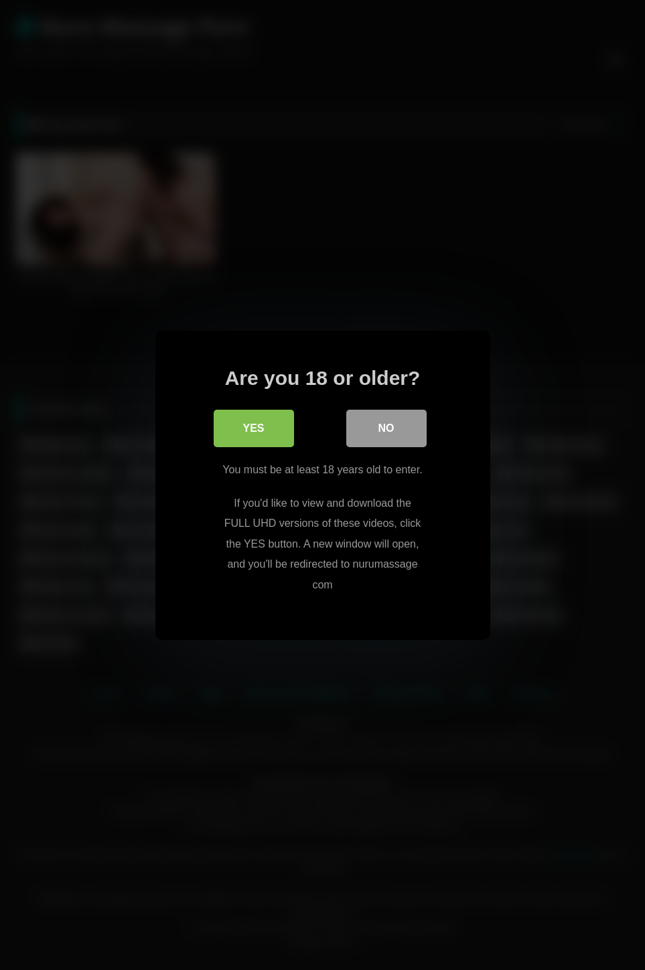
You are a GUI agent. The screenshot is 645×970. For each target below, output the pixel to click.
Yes (253, 428)
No (386, 428)
